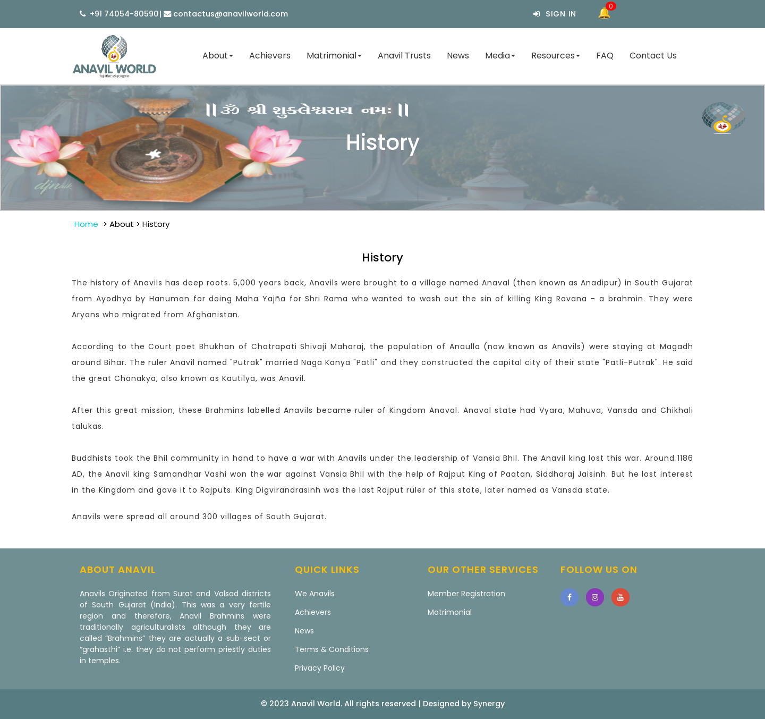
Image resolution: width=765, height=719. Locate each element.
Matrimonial (334, 55)
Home (86, 224)
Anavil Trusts (404, 55)
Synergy (489, 703)
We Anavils (315, 593)
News (458, 55)
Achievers (270, 55)
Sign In (554, 14)
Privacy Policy (320, 668)
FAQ (605, 55)
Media (500, 55)
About (217, 55)
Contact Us (653, 55)
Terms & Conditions (332, 649)
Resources (555, 55)
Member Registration (466, 593)
